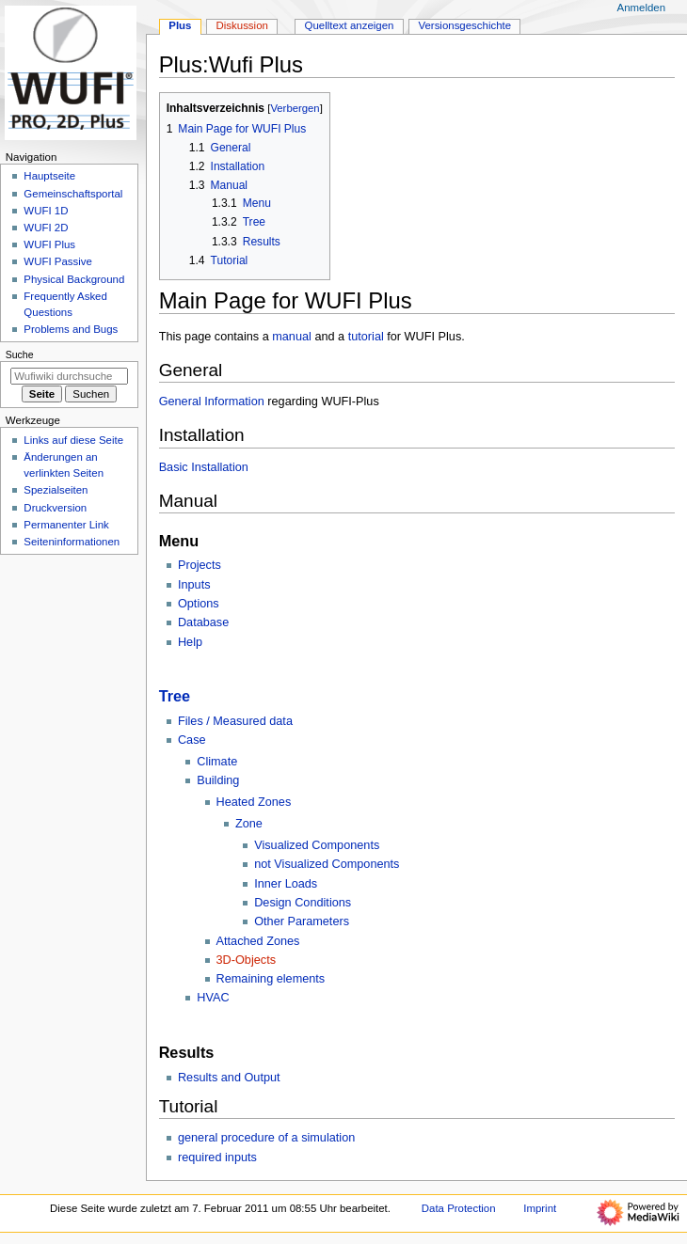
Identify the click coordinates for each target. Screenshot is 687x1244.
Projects (199, 565)
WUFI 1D (46, 210)
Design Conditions (302, 902)
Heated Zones (254, 802)
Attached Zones (258, 941)
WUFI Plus (49, 244)
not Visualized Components (326, 864)
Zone (249, 823)
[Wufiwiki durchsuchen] (69, 376)
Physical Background (74, 279)
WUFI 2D (46, 227)
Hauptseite (49, 175)
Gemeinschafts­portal (73, 193)
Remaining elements (271, 978)
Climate (217, 761)
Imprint (539, 1208)
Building (218, 780)
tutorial (366, 336)
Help (190, 642)
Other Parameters (301, 921)
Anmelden (641, 7)
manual (292, 336)
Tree (174, 695)
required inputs (217, 1157)
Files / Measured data (235, 721)
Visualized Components (316, 845)
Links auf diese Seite (73, 440)
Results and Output (229, 1077)
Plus (179, 25)
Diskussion (242, 25)
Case (192, 740)
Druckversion (55, 507)
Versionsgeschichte (464, 25)
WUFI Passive (58, 261)
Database (203, 622)
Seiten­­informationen (72, 541)
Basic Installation (203, 467)
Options (198, 603)
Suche (20, 354)
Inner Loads (285, 883)
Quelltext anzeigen (349, 25)
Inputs (194, 584)
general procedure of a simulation (266, 1137)
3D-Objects (246, 960)
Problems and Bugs (71, 329)
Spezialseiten (56, 490)
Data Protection (459, 1208)
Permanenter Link (66, 524)
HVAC (213, 997)
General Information (211, 401)
